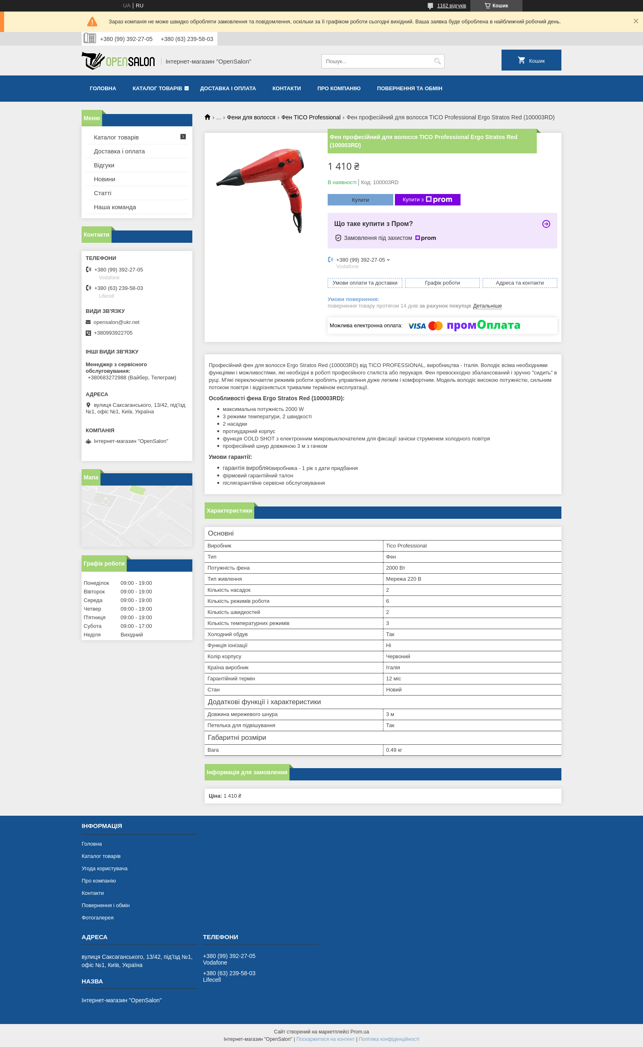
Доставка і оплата (228, 88)
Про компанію (339, 88)
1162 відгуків (451, 6)
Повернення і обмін (106, 905)
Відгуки (104, 165)
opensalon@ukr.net (116, 322)
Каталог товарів (157, 88)
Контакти (286, 88)
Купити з (427, 199)
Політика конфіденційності (389, 1039)
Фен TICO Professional (310, 117)
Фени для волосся (251, 117)
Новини (104, 179)
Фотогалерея (98, 918)
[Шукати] (437, 61)
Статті (103, 192)
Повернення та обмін (409, 88)
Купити (360, 200)
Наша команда (115, 206)
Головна (103, 88)
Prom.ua (360, 1032)
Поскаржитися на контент (325, 1039)
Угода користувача (105, 868)
